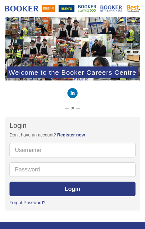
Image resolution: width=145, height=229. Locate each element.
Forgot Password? (27, 202)
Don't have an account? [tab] (47, 134)
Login (72, 189)
